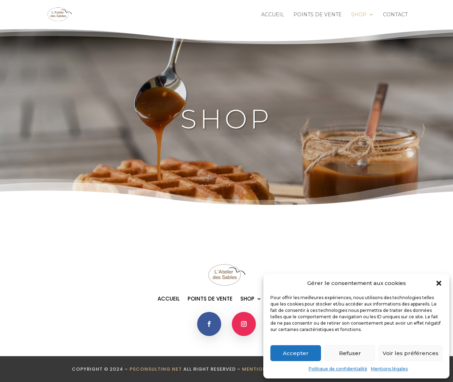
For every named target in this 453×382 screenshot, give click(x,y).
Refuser (350, 353)
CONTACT (395, 15)
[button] (438, 283)
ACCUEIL (272, 15)
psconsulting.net (156, 369)
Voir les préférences (410, 353)
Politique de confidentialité (338, 368)
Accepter (296, 353)
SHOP (359, 15)
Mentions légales (389, 368)
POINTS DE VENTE (317, 15)
